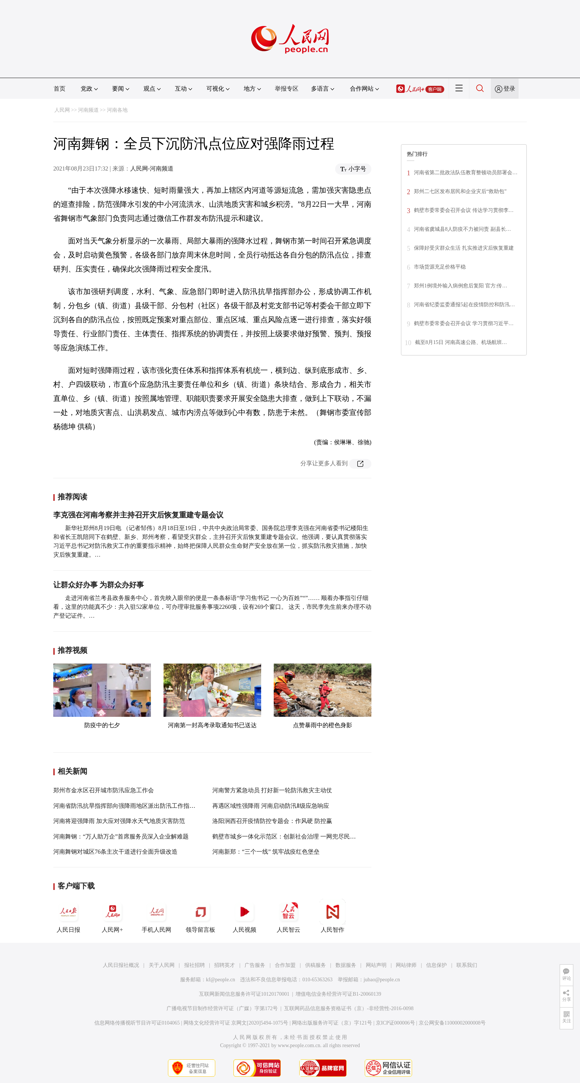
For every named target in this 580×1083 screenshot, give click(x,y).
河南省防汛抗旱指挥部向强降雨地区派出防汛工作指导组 (127, 806)
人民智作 (332, 916)
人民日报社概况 (121, 965)
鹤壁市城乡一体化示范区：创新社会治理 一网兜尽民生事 (287, 836)
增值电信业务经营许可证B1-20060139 (338, 994)
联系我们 (466, 965)
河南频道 (88, 110)
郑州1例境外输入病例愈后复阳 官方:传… (460, 286)
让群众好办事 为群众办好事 (98, 585)
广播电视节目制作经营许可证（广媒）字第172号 (222, 1008)
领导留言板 (200, 916)
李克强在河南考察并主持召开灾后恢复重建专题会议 (138, 515)
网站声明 (376, 965)
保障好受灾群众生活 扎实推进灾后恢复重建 (464, 248)
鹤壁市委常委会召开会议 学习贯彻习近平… (464, 323)
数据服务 (345, 965)
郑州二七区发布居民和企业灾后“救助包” (461, 191)
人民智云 (288, 916)
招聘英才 (224, 965)
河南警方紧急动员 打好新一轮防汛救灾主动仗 (272, 790)
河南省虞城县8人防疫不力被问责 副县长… (462, 229)
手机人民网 (156, 916)
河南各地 (117, 110)
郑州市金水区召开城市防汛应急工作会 (103, 790)
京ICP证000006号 (395, 1023)
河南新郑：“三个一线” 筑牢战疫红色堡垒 (266, 851)
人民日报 (68, 916)
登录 (509, 88)
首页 (59, 88)
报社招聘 (194, 965)
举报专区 (287, 88)
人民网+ (112, 916)
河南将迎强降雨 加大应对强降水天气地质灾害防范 (119, 821)
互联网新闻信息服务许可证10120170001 (244, 994)
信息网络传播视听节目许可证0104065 (137, 1023)
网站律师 (406, 965)
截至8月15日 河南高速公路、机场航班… (461, 342)
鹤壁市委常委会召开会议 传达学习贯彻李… (464, 210)
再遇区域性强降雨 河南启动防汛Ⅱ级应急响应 (270, 806)
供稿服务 (315, 965)
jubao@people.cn (382, 979)
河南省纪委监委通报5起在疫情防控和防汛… (464, 304)
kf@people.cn (220, 979)
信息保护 (436, 965)
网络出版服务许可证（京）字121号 (332, 1023)
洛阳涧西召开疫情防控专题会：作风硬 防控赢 (272, 821)
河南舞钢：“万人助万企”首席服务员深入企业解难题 (121, 836)
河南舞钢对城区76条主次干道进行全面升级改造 (115, 851)
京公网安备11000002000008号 (452, 1023)
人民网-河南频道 (151, 168)
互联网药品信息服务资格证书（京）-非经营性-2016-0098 (349, 1008)
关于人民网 (162, 965)
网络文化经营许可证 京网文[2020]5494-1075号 (236, 1023)
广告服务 (255, 965)
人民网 (62, 110)
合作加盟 (285, 965)
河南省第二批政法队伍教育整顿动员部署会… (465, 172)
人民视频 (244, 916)
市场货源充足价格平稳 (440, 267)
